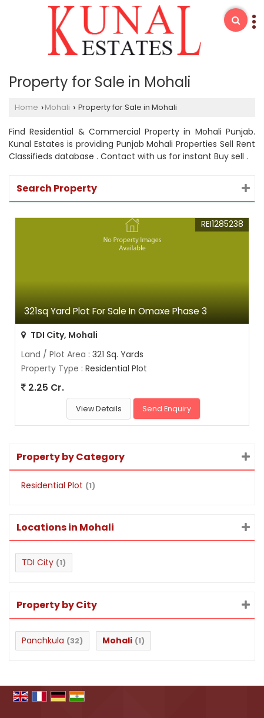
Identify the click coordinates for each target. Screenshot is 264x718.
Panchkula (43, 640)
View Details (99, 409)
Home (26, 107)
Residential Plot (52, 485)
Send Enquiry (166, 409)
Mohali (57, 107)
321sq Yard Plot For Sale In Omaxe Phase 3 (115, 311)
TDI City (38, 562)
